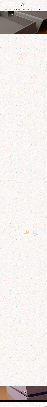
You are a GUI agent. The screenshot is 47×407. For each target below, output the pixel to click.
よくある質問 (35, 9)
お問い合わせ (40, 9)
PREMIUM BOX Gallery (29, 9)
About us (6, 9)
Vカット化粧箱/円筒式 (18, 9)
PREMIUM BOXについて (12, 9)
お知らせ (24, 9)
